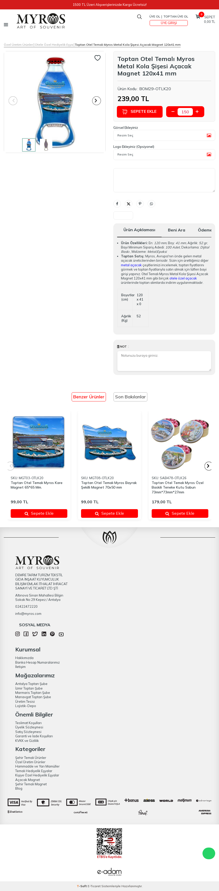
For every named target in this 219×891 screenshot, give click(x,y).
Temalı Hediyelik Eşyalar (33, 771)
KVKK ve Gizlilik (27, 741)
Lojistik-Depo (25, 706)
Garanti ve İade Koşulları (34, 736)
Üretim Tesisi (25, 701)
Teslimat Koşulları (28, 723)
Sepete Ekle (139, 112)
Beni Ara (176, 229)
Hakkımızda (24, 658)
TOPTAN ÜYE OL (175, 16)
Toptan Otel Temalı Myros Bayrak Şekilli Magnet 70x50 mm (109, 485)
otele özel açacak (183, 278)
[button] (96, 100)
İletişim (20, 667)
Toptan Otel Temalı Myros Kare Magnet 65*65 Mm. (36, 485)
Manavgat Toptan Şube (33, 697)
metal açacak (131, 265)
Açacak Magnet (27, 780)
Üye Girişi (169, 23)
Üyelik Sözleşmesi (29, 727)
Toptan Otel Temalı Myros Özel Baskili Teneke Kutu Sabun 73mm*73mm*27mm (178, 487)
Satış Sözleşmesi (28, 732)
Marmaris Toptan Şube (32, 693)
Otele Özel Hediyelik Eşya (54, 44)
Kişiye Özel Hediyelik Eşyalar (37, 775)
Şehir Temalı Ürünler (30, 758)
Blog (18, 788)
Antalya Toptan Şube (31, 684)
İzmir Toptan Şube (29, 688)
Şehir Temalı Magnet (31, 784)
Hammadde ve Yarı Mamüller (37, 766)
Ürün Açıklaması (139, 229)
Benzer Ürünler (88, 397)
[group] (54, 102)
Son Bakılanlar (130, 397)
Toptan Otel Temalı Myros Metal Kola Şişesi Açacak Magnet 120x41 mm (128, 44)
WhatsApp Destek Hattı (208, 853)
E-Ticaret (94, 886)
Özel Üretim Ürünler (18, 44)
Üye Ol (154, 16)
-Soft (82, 886)
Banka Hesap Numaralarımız (37, 662)
